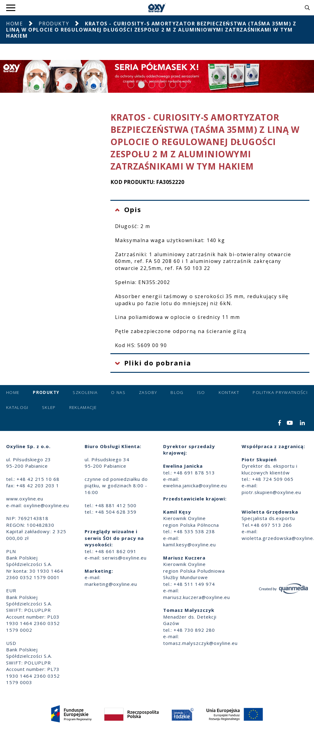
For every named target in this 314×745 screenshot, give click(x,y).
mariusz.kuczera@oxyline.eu (196, 597)
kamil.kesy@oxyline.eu (189, 544)
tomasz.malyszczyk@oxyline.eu (200, 643)
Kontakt (229, 392)
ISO (201, 392)
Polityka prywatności (280, 392)
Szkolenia (85, 392)
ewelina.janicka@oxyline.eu (195, 485)
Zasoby (148, 392)
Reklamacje (83, 407)
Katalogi (17, 407)
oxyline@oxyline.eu (46, 505)
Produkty (54, 23)
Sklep (49, 407)
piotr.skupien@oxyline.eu (271, 492)
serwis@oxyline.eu (124, 558)
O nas (118, 392)
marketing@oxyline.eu (111, 584)
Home (14, 23)
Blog (176, 392)
